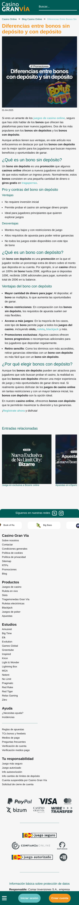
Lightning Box (9, 666)
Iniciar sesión (29, 898)
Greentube (8, 650)
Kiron (5, 658)
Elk (4, 637)
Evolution (7, 641)
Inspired (6, 654)
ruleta (41, 329)
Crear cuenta (59, 898)
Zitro (4, 699)
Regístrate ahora (14, 410)
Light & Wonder (10, 662)
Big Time (7, 633)
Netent (5, 675)
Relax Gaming (10, 695)
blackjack (52, 329)
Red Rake (7, 687)
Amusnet (7, 629)
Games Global (10, 645)
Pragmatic (7, 683)
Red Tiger (7, 691)
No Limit (6, 679)
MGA (5, 670)
